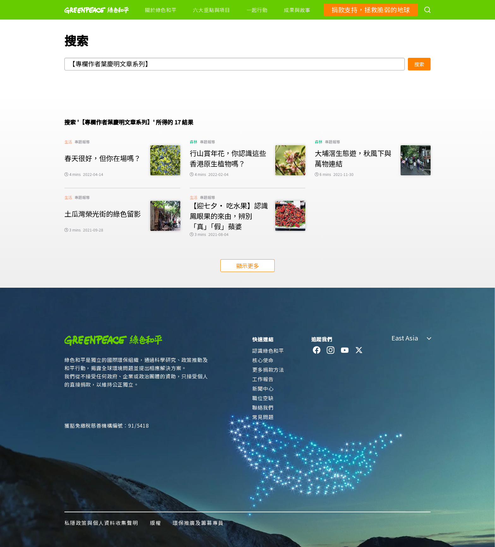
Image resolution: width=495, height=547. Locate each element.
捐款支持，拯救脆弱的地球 (370, 9)
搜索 (419, 64)
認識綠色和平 (268, 350)
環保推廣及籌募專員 (198, 522)
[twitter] (359, 350)
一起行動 (257, 10)
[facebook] (316, 350)
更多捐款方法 (268, 369)
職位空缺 (262, 398)
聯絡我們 (262, 407)
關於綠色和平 (161, 10)
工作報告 (262, 379)
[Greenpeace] (96, 18)
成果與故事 (297, 10)
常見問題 (262, 417)
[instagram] (330, 350)
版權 (155, 522)
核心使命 (262, 360)
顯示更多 (247, 265)
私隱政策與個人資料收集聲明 (101, 522)
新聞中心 (262, 388)
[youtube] (344, 350)
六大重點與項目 (211, 10)
